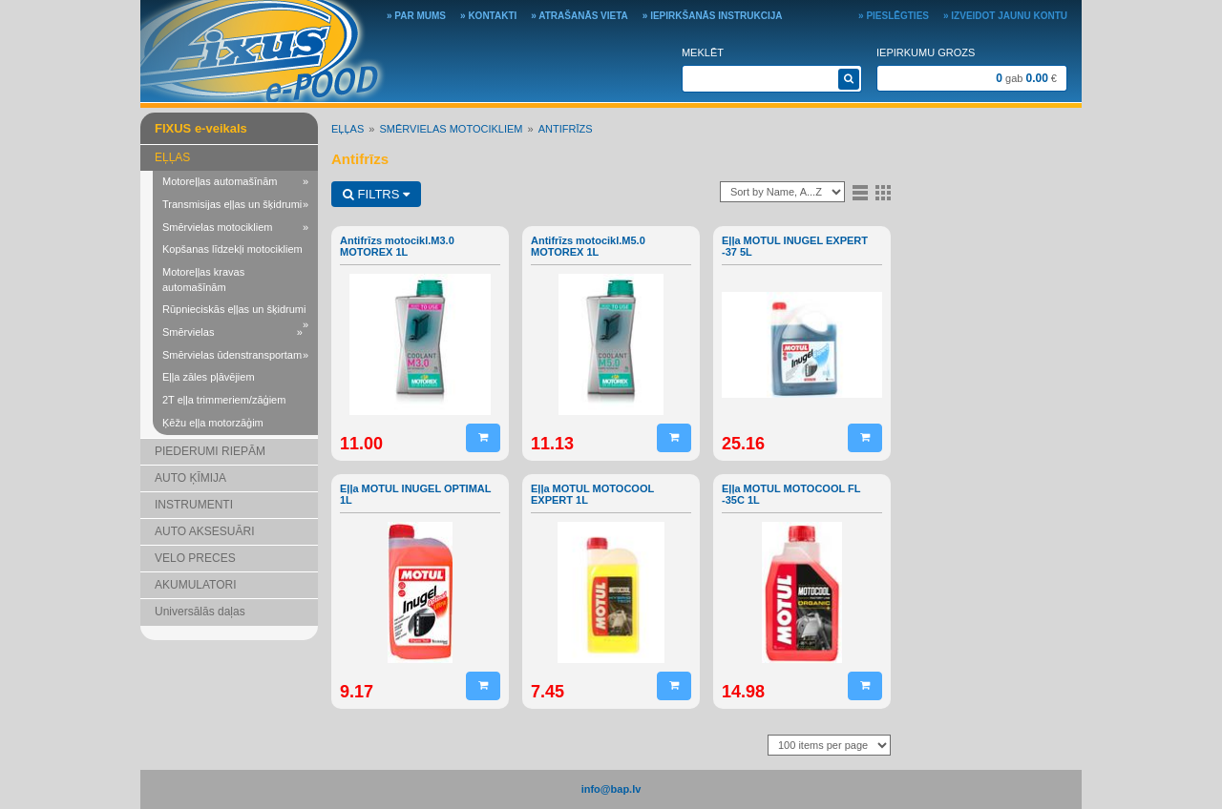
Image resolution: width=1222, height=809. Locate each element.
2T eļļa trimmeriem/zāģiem (223, 399)
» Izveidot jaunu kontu (1005, 15)
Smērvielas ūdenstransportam (235, 355)
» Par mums (416, 15)
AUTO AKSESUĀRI (204, 531)
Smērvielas (232, 333)
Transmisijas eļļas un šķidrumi (235, 205)
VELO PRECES (195, 558)
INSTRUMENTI (194, 504)
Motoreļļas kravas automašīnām (203, 279)
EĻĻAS (172, 157)
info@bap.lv (611, 789)
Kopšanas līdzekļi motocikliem (232, 249)
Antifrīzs (565, 129)
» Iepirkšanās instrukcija (713, 15)
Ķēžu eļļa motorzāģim (212, 422)
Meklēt (703, 52)
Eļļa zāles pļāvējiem (208, 377)
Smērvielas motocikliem (235, 228)
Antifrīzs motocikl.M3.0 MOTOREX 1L (397, 246)
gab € (1026, 78)
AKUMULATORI (196, 584)
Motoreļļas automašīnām (235, 182)
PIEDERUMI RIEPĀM (210, 451)
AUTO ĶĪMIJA (190, 478)
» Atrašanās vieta (579, 15)
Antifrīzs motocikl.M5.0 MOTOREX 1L (588, 246)
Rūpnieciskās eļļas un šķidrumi (235, 312)
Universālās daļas (200, 611)
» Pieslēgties (893, 15)
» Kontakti (488, 15)
